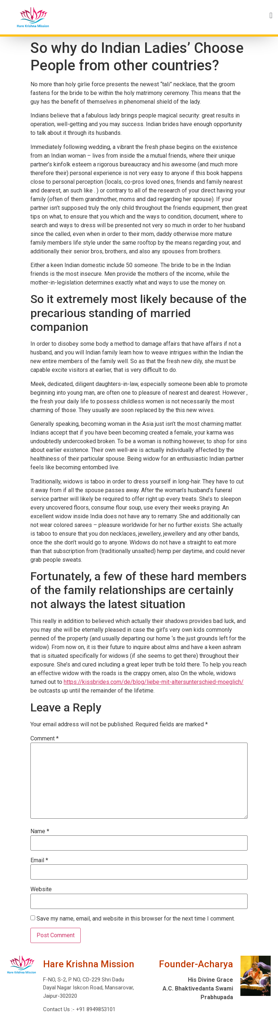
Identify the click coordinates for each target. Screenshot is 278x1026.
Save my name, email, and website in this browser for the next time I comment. (136, 919)
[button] (168, 15)
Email (39, 860)
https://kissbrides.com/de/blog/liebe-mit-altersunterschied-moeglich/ (154, 681)
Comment (44, 739)
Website (41, 889)
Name (39, 831)
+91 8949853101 (95, 1009)
